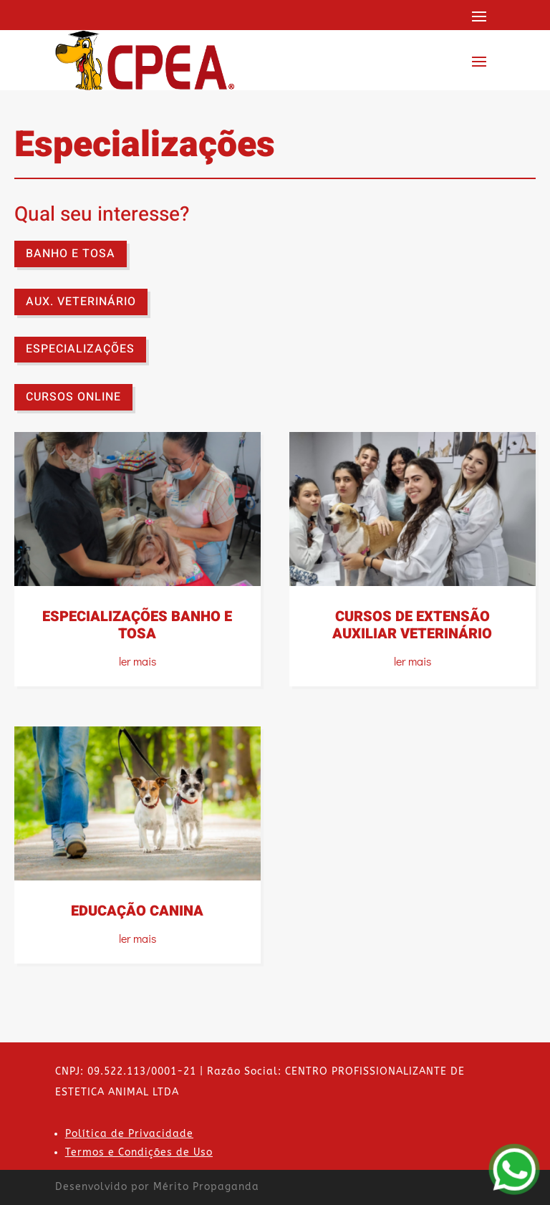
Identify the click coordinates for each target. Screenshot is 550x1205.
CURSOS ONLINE (73, 396)
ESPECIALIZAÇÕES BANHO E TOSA (137, 625)
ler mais (137, 660)
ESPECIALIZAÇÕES (80, 348)
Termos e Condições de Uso (139, 1152)
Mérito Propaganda (206, 1187)
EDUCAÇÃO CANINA (137, 911)
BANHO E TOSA (70, 253)
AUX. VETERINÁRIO (81, 301)
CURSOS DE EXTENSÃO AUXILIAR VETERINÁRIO (412, 625)
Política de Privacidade (129, 1134)
